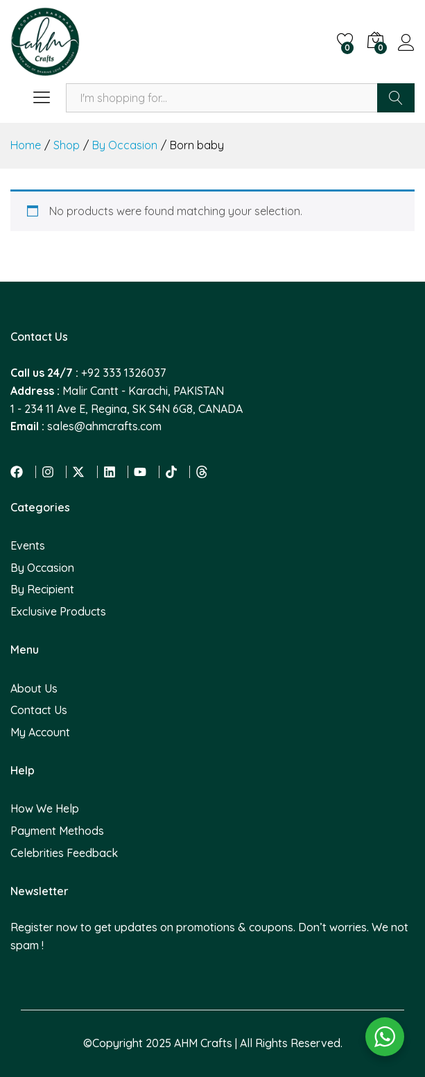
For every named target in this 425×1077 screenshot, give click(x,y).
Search (396, 97)
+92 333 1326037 (123, 373)
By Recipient (42, 589)
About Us (34, 688)
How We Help (44, 808)
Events (27, 545)
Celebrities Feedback (64, 853)
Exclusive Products (58, 611)
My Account (40, 732)
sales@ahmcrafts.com (104, 426)
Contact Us (38, 710)
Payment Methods (57, 831)
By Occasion (42, 568)
